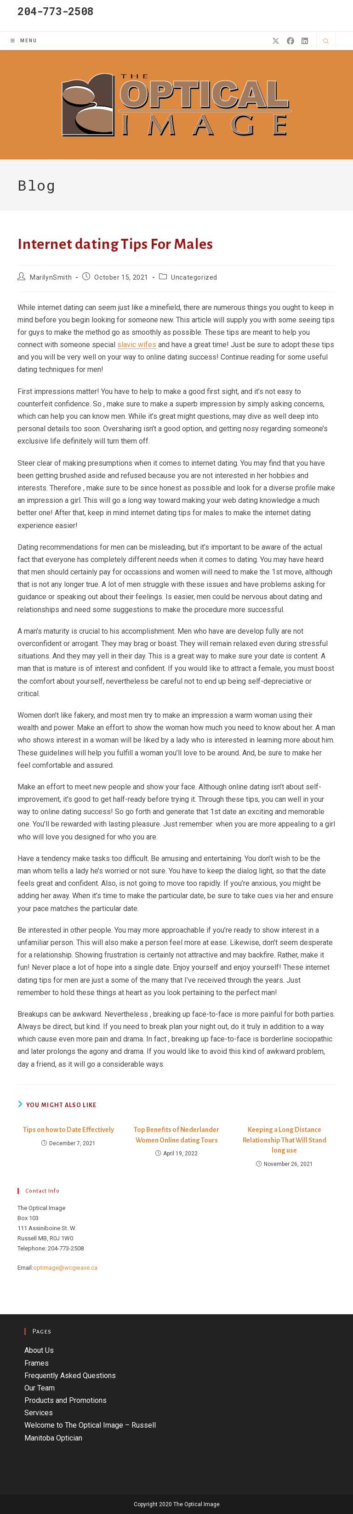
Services (38, 1412)
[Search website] (325, 41)
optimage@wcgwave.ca (65, 1267)
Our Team (39, 1388)
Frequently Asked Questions (70, 1375)
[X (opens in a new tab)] (275, 41)
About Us (39, 1350)
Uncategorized (194, 277)
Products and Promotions (65, 1400)
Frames (36, 1363)
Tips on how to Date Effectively (68, 1129)
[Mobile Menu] (24, 40)
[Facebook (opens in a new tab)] (290, 41)
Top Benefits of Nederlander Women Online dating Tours (176, 1134)
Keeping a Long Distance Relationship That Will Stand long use (284, 1140)
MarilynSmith (51, 277)
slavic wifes (136, 344)
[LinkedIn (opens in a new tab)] (305, 41)
